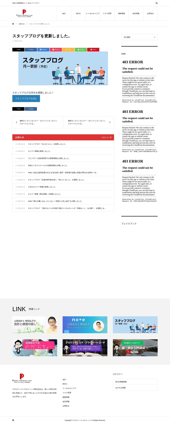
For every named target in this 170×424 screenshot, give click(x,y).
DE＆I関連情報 (121, 382)
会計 (64, 13)
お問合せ (150, 13)
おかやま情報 (120, 388)
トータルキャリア (93, 13)
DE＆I (78, 13)
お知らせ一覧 (106, 138)
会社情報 (136, 13)
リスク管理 (107, 13)
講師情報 (121, 13)
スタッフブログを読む (26, 98)
